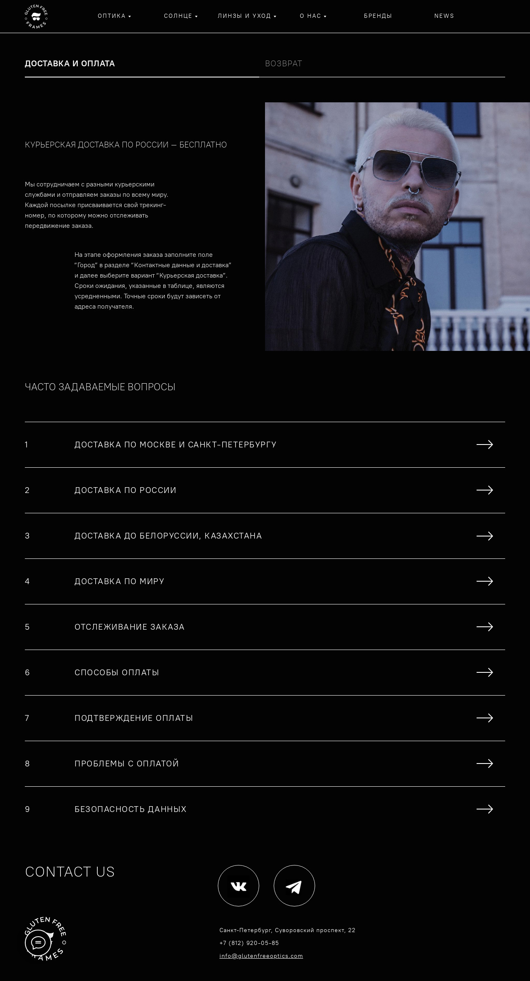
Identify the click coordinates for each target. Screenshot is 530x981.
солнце (178, 15)
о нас (310, 15)
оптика (112, 15)
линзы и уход (244, 15)
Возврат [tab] (284, 63)
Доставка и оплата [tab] (70, 63)
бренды (378, 15)
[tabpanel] (265, 226)
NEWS (444, 15)
